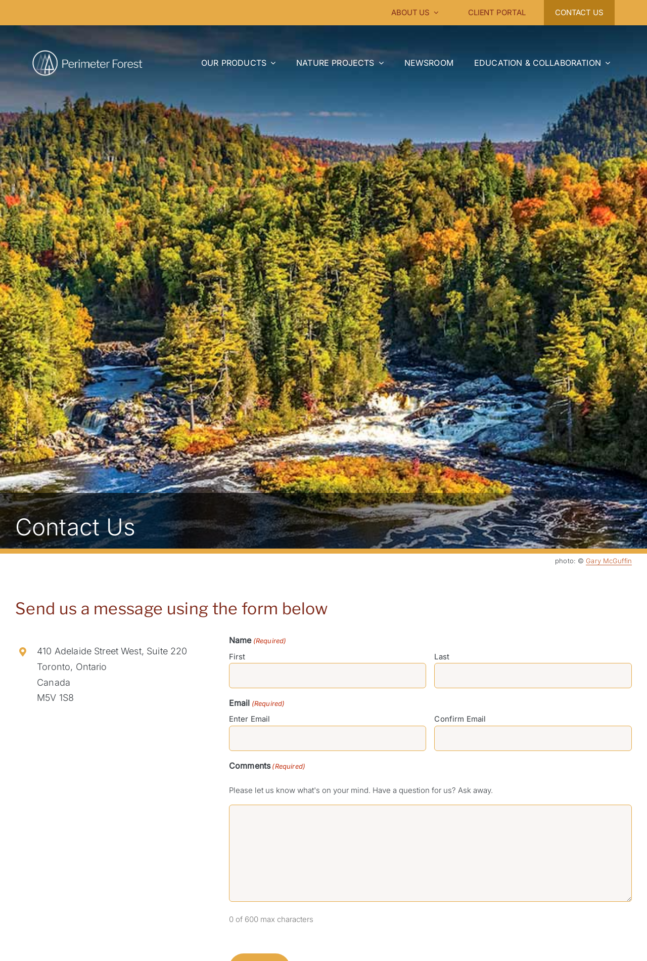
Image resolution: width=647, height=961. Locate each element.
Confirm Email (460, 719)
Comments (267, 766)
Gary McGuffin (609, 561)
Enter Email (249, 719)
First (237, 656)
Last (441, 656)
